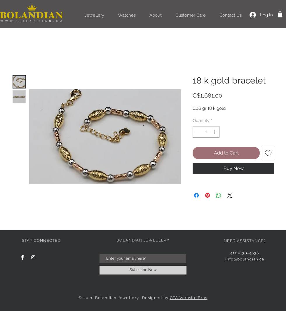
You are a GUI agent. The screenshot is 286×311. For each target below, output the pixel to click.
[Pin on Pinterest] (207, 195)
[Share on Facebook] (196, 195)
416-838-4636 (244, 253)
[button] (280, 14)
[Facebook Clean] (22, 257)
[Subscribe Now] (143, 270)
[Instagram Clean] (33, 257)
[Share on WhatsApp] (218, 195)
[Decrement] (197, 131)
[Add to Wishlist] (268, 153)
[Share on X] (229, 195)
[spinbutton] (206, 131)
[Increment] (215, 131)
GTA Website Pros (188, 298)
